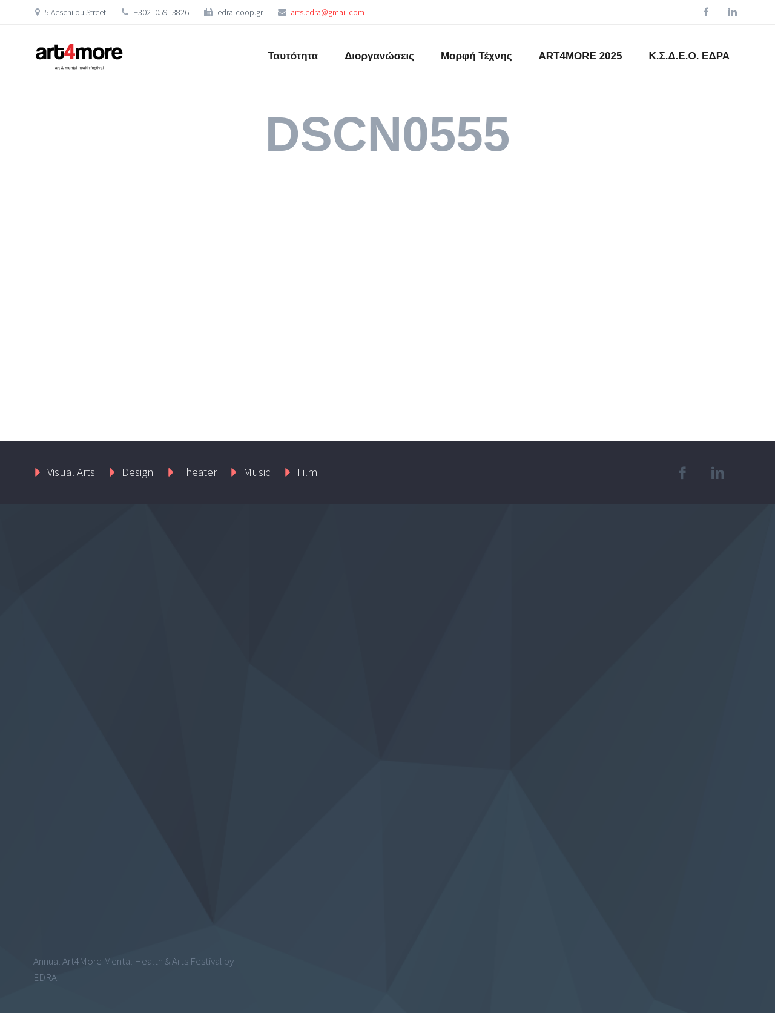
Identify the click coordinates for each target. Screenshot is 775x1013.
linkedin (733, 12)
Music (257, 471)
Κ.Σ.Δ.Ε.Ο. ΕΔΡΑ (689, 56)
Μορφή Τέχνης (476, 56)
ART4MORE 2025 (580, 56)
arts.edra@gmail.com (327, 12)
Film (307, 471)
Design (138, 471)
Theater (198, 471)
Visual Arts (71, 471)
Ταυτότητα (293, 56)
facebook (706, 12)
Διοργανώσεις (379, 56)
